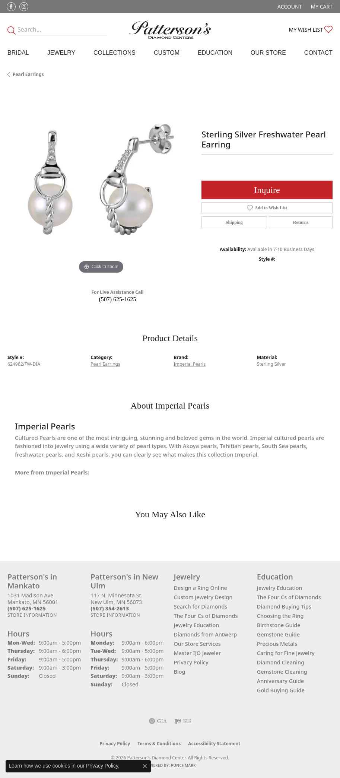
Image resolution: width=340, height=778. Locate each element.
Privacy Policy (191, 662)
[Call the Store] (26, 608)
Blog (179, 671)
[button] (289, 6)
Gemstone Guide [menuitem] (278, 634)
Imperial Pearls (190, 364)
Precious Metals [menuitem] (277, 643)
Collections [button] (114, 53)
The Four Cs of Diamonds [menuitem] (289, 597)
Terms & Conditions (159, 743)
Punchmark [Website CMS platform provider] (183, 765)
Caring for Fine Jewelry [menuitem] (286, 653)
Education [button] (215, 53)
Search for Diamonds (201, 606)
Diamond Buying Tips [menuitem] (284, 606)
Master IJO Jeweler (197, 653)
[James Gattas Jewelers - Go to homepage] (170, 29)
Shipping (234, 222)
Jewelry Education (196, 625)
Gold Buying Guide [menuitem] (281, 690)
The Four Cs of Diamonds (206, 615)
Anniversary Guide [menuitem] (280, 681)
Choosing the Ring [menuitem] (280, 615)
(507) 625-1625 (117, 299)
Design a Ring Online (200, 587)
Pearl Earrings (28, 74)
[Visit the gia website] (158, 721)
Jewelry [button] (61, 53)
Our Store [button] (268, 53)
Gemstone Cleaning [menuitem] (282, 671)
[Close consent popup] (145, 766)
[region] (100, 182)
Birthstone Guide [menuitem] (279, 625)
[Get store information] (32, 615)
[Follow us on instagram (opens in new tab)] (23, 6)
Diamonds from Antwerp (205, 634)
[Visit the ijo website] (182, 721)
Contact (318, 53)
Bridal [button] (18, 53)
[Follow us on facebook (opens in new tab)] (11, 6)
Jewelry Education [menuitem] (279, 587)
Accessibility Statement (214, 743)
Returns (300, 222)
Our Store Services (197, 643)
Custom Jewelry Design (203, 597)
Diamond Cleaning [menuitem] (280, 662)
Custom (166, 53)
